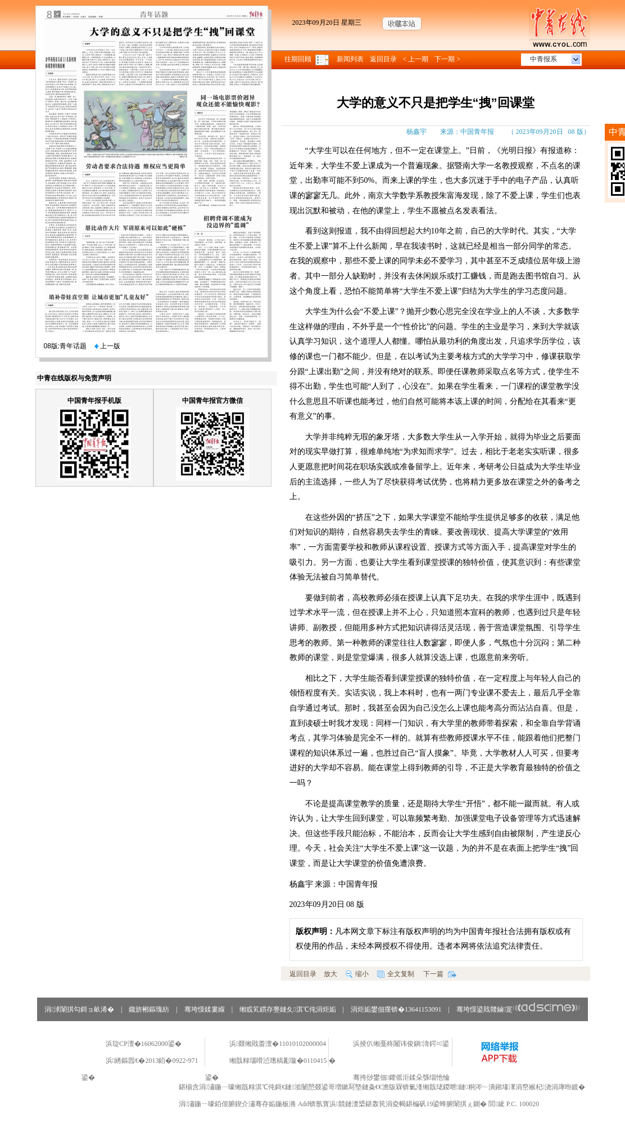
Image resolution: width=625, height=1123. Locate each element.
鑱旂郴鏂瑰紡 (149, 1009)
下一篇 (439, 974)
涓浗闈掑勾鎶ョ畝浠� (79, 1009)
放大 (330, 974)
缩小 (357, 974)
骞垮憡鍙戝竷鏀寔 (518, 1009)
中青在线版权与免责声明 (74, 378)
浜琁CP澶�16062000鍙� (144, 1044)
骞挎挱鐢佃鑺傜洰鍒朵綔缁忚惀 (401, 1077)
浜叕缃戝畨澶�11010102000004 (277, 1044)
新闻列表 (350, 59)
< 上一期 (416, 59)
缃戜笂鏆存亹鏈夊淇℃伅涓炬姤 (287, 1009)
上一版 (107, 346)
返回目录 (383, 59)
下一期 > (447, 59)
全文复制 (395, 974)
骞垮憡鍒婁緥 (204, 1009)
